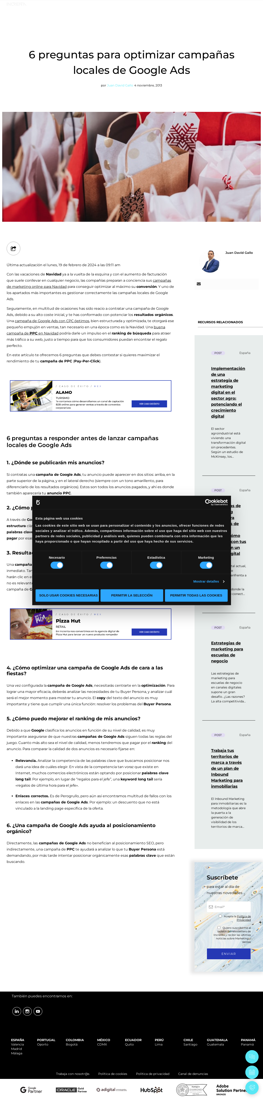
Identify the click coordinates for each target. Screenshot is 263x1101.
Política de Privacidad (244, 918)
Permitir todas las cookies (196, 595)
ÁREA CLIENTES (245, 5)
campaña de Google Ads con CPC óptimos (52, 321)
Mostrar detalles (206, 581)
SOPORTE (168, 5)
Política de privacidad (152, 1074)
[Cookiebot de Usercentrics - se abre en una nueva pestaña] (208, 502)
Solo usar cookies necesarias (68, 595)
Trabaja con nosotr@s (72, 1074)
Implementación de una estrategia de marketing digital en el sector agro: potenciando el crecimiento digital (228, 392)
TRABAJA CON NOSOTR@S (204, 5)
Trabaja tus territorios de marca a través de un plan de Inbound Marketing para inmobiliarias (227, 768)
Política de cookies (112, 1074)
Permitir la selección (132, 595)
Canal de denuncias (193, 1074)
